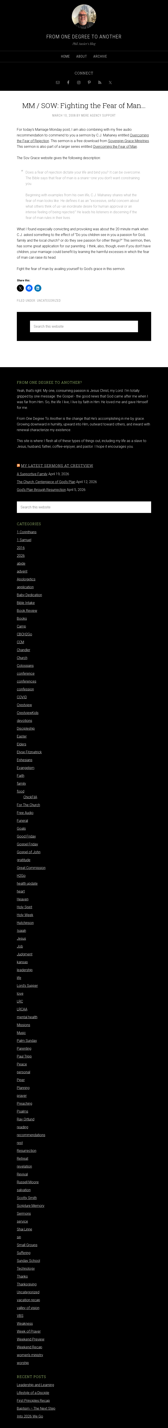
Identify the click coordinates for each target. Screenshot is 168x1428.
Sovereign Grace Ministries (128, 141)
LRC (20, 1001)
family (21, 783)
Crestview (24, 705)
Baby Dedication (29, 595)
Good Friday (26, 836)
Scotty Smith (27, 1198)
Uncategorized (49, 300)
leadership (25, 970)
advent (22, 571)
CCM (20, 642)
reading (22, 1127)
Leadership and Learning (35, 1385)
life (19, 978)
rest (20, 1143)
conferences (26, 681)
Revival (22, 1174)
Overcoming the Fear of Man (115, 147)
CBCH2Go (24, 634)
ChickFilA (30, 797)
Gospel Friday (27, 844)
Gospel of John (28, 852)
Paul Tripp (24, 1056)
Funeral (22, 821)
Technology (26, 1268)
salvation (24, 1190)
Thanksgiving (27, 1284)
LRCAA (22, 1009)
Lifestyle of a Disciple (33, 1393)
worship (23, 1363)
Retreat (22, 1158)
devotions (24, 721)
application (25, 587)
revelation (24, 1166)
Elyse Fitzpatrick (29, 752)
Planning (23, 1088)
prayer (22, 1096)
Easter (22, 736)
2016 (21, 548)
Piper (21, 1080)
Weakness (25, 1323)
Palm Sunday (27, 1041)
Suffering (23, 1253)
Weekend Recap (29, 1347)
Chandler (23, 650)
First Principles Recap (33, 1401)
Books (22, 618)
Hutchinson (25, 923)
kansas (22, 962)
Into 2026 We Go (30, 1416)
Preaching (24, 1103)
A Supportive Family (32, 474)
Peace (22, 1064)
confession (25, 689)
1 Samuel (24, 540)
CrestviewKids (27, 713)
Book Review (27, 611)
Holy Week (25, 915)
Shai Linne (24, 1229)
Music (21, 1033)
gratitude (23, 860)
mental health (27, 1017)
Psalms (22, 1111)
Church (22, 658)
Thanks (22, 1276)
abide (21, 563)
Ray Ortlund (25, 1119)
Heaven (22, 899)
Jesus (21, 938)
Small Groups (27, 1245)
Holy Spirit (24, 907)
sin (19, 1237)
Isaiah (21, 931)
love (20, 993)
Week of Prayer (29, 1331)
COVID (22, 697)
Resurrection (26, 1151)
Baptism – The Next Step (36, 1408)
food (20, 791)
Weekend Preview (30, 1339)
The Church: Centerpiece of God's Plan (46, 482)
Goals (21, 828)
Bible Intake (26, 603)
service (22, 1221)
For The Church (28, 805)
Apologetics (26, 579)
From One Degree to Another (84, 37)
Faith (20, 776)
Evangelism (25, 768)
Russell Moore (28, 1182)
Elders (21, 744)
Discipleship (26, 728)
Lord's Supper (27, 986)
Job (20, 946)
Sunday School (28, 1261)
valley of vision (28, 1308)
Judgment (24, 954)
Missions (23, 1025)
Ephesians (24, 760)
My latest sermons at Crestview (57, 465)
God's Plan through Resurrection (41, 490)
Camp (21, 626)
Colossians (25, 666)
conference (26, 673)
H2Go (21, 876)
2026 (21, 556)
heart (21, 891)
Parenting (24, 1048)
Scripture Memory (30, 1206)
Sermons (24, 1213)
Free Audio (25, 813)
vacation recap (28, 1300)
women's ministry (30, 1355)
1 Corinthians (27, 532)
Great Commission (31, 868)
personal (23, 1072)
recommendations (31, 1135)
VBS (20, 1316)
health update (27, 883)
